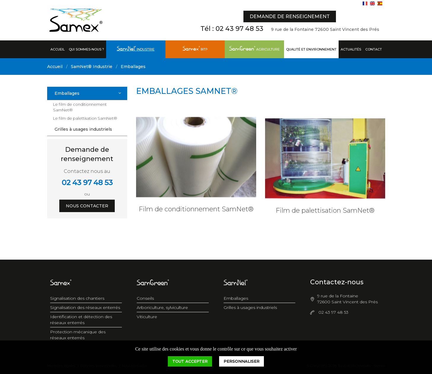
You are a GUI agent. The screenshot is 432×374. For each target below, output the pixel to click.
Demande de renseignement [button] (290, 16)
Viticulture (147, 316)
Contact (373, 49)
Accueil (57, 49)
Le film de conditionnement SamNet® (80, 107)
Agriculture (254, 49)
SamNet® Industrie (91, 66)
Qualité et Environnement (311, 49)
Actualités (351, 49)
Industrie (135, 49)
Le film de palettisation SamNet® (85, 118)
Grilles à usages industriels (83, 129)
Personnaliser (241, 361)
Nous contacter (87, 206)
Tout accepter (190, 361)
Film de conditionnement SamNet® (196, 212)
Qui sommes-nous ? (86, 49)
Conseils (145, 298)
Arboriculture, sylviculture (162, 307)
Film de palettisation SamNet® (325, 216)
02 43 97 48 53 (239, 29)
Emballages (133, 66)
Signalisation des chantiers (77, 298)
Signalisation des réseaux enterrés (85, 307)
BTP (195, 49)
